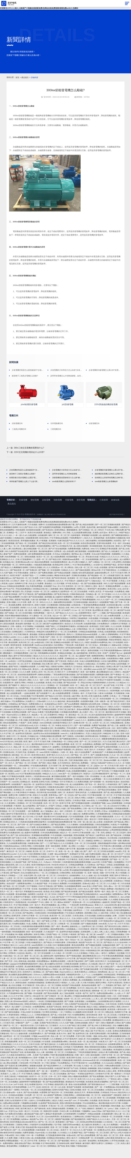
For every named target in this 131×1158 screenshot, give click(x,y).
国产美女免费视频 (96, 1087)
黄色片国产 (109, 1087)
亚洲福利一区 (33, 763)
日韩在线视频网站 (102, 835)
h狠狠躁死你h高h (74, 985)
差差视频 (48, 607)
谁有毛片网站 (39, 945)
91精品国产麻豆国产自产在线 (66, 1079)
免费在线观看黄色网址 (118, 1047)
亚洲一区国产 (103, 664)
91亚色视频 (94, 629)
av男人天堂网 (80, 538)
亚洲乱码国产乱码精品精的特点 (86, 905)
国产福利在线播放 (12, 1023)
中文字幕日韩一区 (36, 1074)
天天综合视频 (90, 926)
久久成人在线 (67, 988)
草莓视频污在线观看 (90, 546)
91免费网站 (112, 1068)
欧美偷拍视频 (30, 1063)
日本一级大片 (35, 915)
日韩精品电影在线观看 (121, 824)
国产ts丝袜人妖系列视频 (117, 674)
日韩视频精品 (124, 709)
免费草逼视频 (28, 1143)
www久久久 (92, 782)
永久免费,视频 (13, 1020)
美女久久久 (4, 581)
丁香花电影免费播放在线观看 (94, 615)
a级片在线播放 (6, 548)
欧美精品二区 (39, 982)
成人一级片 (59, 822)
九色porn (47, 873)
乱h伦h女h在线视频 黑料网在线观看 (92, 1020)
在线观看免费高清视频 (9, 1079)
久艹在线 (82, 1119)
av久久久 (60, 591)
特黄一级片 (80, 1065)
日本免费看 (107, 1031)
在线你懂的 (80, 747)
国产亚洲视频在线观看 (81, 814)
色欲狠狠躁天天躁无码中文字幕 (95, 768)
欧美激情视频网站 (105, 551)
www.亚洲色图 (45, 733)
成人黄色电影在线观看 (25, 1028)
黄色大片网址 (80, 808)
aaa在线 (15, 792)
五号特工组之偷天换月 (66, 720)
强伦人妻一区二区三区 (84, 578)
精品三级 (89, 1041)
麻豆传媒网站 (91, 551)
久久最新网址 (79, 988)
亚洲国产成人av (116, 664)
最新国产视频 (105, 607)
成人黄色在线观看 (81, 557)
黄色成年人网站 (25, 690)
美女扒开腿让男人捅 (9, 1068)
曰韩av (118, 1033)
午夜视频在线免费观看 (114, 763)
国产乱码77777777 (64, 907)
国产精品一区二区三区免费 (14, 897)
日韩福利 (40, 629)
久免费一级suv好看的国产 (58, 865)
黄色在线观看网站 (10, 733)
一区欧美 (36, 830)
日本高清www (118, 999)
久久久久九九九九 (20, 1055)
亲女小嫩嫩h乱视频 (121, 1036)
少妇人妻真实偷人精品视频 (25, 972)
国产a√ (57, 674)
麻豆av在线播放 (77, 741)
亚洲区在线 (48, 701)
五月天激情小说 (41, 1036)
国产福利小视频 (52, 982)
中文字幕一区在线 (30, 899)
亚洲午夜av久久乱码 (95, 1028)
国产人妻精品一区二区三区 (100, 573)
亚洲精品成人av (71, 669)
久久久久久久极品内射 (56, 712)
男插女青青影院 (115, 650)
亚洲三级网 (105, 637)
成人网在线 (18, 749)
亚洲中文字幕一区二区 (109, 728)
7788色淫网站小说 (61, 795)
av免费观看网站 (39, 1017)
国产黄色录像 (80, 1017)
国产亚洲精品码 (105, 838)
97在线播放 (9, 945)
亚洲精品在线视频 (64, 664)
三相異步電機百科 (22, 430)
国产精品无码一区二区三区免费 (26, 589)
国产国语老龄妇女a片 (97, 1095)
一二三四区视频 (113, 1095)
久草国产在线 (96, 897)
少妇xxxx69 (7, 720)
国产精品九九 (14, 910)
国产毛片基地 (110, 889)
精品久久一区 (65, 843)
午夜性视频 (67, 921)
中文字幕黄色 (32, 867)
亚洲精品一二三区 (112, 1154)
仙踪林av (25, 1130)
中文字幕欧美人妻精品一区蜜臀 (34, 1084)
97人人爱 (45, 731)
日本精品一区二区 (47, 736)
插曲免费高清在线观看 (63, 613)
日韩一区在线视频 (42, 891)
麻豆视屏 (86, 1154)
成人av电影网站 (29, 816)
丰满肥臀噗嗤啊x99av (107, 988)
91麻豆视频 (101, 640)
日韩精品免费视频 (76, 875)
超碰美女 (80, 591)
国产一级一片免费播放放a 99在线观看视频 (112, 1098)
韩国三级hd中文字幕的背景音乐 (14, 824)
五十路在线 (22, 747)
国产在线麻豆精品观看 (89, 980)
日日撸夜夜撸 (52, 615)
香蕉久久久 (99, 915)
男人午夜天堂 (8, 1108)
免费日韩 (33, 688)
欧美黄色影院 (34, 731)
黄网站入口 (82, 599)
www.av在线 (97, 680)
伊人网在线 (79, 699)
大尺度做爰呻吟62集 (15, 1004)
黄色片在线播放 (104, 1079)
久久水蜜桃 (113, 910)
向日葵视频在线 (64, 889)
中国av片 (11, 1082)
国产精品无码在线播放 (107, 800)
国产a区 (59, 717)
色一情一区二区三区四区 (56, 1068)
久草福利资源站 (13, 1025)
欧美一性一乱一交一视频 (69, 862)
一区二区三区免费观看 (68, 642)
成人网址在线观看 (10, 1074)
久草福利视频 (104, 1116)
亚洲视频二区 (72, 1119)
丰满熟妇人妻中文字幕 (66, 859)
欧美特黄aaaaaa (87, 915)
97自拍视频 (9, 731)
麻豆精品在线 (16, 1116)
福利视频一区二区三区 (33, 634)
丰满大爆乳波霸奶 (28, 557)
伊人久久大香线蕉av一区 (53, 578)
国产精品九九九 (77, 653)
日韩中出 (28, 1007)
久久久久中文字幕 (16, 1007)
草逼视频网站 (67, 538)
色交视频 (120, 964)
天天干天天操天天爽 (119, 583)
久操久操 (34, 610)
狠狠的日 (91, 1119)
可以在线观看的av (97, 1015)
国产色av (71, 1084)
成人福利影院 (104, 546)
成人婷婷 (83, 1151)
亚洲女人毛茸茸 (89, 658)
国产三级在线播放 (110, 680)
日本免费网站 (70, 1116)
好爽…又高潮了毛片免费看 (38, 1065)
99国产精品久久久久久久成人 (99, 1130)
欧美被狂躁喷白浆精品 (121, 1138)
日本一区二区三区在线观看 (86, 854)
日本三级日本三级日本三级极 (101, 688)
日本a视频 (54, 709)
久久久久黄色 (25, 875)
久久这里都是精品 (93, 913)
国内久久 (70, 645)
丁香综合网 (69, 656)
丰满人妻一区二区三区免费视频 (64, 999)
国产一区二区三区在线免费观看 (44, 771)
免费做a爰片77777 (43, 1028)
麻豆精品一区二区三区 (78, 725)
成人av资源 (98, 832)
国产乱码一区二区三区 (119, 1092)
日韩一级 (86, 819)
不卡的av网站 (83, 1111)
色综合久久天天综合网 (74, 634)
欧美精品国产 (98, 763)
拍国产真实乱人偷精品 (33, 819)
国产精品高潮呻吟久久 (53, 1076)
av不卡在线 (19, 1095)
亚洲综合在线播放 (104, 926)
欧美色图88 (110, 548)
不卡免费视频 (123, 835)
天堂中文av (13, 1122)
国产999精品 (33, 658)
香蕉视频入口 (105, 656)
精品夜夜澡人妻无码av (19, 921)
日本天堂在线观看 (96, 929)
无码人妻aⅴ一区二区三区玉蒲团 (116, 897)
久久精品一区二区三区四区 (116, 929)
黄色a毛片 (58, 701)
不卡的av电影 (108, 602)
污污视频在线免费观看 (79, 688)
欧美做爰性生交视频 (122, 1060)
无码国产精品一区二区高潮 (30, 699)
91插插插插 (40, 637)
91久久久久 (78, 1141)
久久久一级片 (38, 690)
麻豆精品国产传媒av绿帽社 (108, 538)
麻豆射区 (52, 811)
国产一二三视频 (99, 623)
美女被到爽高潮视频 (33, 977)
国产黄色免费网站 (74, 819)
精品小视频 (52, 774)
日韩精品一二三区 (15, 886)
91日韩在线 (112, 849)
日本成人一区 (115, 707)
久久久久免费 (25, 682)
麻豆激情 (34, 562)
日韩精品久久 (109, 731)
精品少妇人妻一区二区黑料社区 (99, 999)
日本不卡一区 (52, 862)
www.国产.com (20, 867)
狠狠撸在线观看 (41, 961)
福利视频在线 (75, 816)
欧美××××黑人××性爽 (52, 988)
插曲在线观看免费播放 (121, 838)
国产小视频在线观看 (89, 934)
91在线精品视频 (6, 782)
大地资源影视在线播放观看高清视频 (76, 873)
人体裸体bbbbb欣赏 (80, 889)
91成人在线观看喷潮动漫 (90, 672)
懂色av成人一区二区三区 (78, 910)
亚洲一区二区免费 (61, 661)
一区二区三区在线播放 (57, 1084)
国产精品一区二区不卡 (80, 765)
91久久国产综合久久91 (28, 538)
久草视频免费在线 (103, 824)
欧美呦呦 (75, 977)
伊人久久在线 (39, 728)
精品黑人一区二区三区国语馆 (49, 1031)
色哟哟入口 (98, 851)
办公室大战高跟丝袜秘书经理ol (51, 658)
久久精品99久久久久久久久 (14, 661)
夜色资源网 (13, 653)
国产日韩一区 (23, 835)
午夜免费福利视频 (51, 723)
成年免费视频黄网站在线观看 (40, 565)
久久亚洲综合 (90, 875)
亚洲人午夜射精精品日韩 (90, 961)
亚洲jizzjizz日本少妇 (13, 1090)
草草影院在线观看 (55, 1060)
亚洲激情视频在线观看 (54, 1012)
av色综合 (12, 672)
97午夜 (68, 594)
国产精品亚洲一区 (17, 581)
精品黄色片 (94, 613)
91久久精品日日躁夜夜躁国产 (62, 731)
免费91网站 (57, 543)
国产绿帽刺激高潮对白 (120, 546)
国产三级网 (123, 795)
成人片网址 (62, 915)
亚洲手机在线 (71, 1028)
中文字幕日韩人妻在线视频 (111, 857)
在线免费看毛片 (51, 642)
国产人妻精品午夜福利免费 (51, 1124)
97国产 (51, 816)
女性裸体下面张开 (10, 690)
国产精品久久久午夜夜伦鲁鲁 (25, 720)
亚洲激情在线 (101, 648)
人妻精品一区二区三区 (51, 621)
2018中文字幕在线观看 (81, 843)
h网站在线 (109, 1023)
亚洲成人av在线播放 (27, 980)
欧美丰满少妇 (121, 881)
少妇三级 (33, 664)
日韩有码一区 (70, 822)
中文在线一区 (37, 1122)
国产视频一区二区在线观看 (49, 581)
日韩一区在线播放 (92, 787)
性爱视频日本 (47, 824)
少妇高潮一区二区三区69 (46, 905)
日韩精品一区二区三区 (111, 715)
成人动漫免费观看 (58, 567)
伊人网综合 (69, 578)
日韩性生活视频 (35, 578)
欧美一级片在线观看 (34, 942)
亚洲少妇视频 (75, 1100)
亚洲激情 (53, 551)
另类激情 (109, 996)
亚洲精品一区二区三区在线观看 (30, 814)
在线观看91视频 (87, 712)
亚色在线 (67, 707)
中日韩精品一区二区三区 (89, 709)
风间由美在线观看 (89, 996)
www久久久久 (81, 731)
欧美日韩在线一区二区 (108, 1111)
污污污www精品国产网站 (28, 1057)
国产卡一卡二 (51, 859)
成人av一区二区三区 (116, 982)
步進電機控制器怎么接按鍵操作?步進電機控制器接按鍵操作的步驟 (25, 370)
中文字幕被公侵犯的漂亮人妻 (56, 1095)
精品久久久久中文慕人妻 (54, 918)
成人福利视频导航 (80, 664)
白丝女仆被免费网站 (109, 672)
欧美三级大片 (90, 760)
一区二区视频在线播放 (115, 945)
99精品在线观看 (94, 1124)
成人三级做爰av (47, 822)
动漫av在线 (71, 1146)
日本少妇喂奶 (117, 859)
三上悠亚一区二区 (40, 570)
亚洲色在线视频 (81, 1033)
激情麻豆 (99, 1119)
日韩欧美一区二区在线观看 (69, 934)
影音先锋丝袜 (92, 1025)
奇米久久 (74, 1151)
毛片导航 (58, 1135)
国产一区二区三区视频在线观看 (108, 535)
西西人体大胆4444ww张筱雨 (16, 1012)
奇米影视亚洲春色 (7, 838)
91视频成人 (55, 763)
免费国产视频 (91, 878)
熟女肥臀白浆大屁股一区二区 (104, 621)
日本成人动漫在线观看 (69, 709)
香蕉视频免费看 (11, 1052)
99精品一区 (63, 725)
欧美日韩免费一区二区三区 (93, 1023)
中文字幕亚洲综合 (109, 581)
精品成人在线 (64, 618)
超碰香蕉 (55, 929)
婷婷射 (23, 618)
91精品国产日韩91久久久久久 (110, 774)
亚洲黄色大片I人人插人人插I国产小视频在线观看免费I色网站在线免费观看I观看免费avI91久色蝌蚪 (39, 8)
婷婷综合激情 (21, 993)
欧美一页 (82, 1052)
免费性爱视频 (90, 867)
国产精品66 (15, 883)
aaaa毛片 (99, 918)
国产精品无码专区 (118, 712)
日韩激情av (13, 715)
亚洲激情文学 (77, 784)
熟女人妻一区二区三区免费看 (63, 1047)
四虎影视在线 (21, 913)
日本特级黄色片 (73, 682)
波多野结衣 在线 (103, 846)
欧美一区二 (75, 696)
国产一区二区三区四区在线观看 (101, 862)
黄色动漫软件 (42, 650)
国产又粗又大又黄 (19, 849)
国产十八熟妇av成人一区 (95, 591)
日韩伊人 (68, 575)
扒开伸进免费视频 (19, 1098)
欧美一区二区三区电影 (9, 682)
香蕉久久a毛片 (114, 717)
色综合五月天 (67, 736)
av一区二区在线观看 (11, 618)
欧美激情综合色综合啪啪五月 (19, 999)
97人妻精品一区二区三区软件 (43, 808)
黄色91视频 (116, 1116)
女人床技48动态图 (92, 1060)
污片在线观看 (117, 653)
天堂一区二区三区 (119, 1130)
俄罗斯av (75, 565)
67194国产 (66, 621)
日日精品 (100, 937)
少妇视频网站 (119, 873)
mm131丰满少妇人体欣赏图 (11, 752)
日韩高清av (65, 741)
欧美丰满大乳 (28, 615)
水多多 (9, 819)
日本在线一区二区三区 (91, 958)
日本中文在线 (34, 1055)
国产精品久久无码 (108, 958)
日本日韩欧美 (84, 940)
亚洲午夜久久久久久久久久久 (58, 765)
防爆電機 (23, 510)
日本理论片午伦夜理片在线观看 (108, 690)
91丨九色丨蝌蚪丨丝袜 (14, 961)
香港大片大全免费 (40, 806)
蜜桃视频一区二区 (45, 1039)
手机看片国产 (44, 648)
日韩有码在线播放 (70, 701)
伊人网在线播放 (37, 990)
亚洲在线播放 (5, 873)
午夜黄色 (108, 918)
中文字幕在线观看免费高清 (11, 899)
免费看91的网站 (88, 824)
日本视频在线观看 (64, 840)
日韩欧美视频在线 (36, 918)
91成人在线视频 (100, 578)
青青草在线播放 (25, 575)
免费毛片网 (13, 806)
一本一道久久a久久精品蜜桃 (25, 546)
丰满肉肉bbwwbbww (11, 857)
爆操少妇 (77, 824)
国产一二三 (44, 854)
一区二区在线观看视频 (90, 570)
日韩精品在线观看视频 (88, 642)
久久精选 (10, 1065)
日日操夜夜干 (58, 1015)
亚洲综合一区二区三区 (48, 1151)
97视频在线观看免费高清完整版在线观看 (81, 838)
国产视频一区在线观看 (34, 1004)
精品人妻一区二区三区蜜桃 (118, 902)
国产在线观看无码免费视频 (50, 538)
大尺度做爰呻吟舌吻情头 (66, 637)
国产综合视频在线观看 (93, 594)
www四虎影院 (37, 956)
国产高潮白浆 (31, 581)
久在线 (109, 1041)
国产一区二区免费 (40, 910)
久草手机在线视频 (24, 672)
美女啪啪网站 (60, 739)
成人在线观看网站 (77, 795)
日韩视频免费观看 (21, 664)
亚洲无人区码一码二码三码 (43, 682)
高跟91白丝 (114, 768)
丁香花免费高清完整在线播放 (64, 685)
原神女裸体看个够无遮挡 (10, 602)
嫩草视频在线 (52, 618)
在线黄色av (118, 891)
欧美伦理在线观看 (88, 554)
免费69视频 (107, 589)
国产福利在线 (40, 1119)
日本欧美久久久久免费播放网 (53, 782)
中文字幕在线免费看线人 (83, 575)
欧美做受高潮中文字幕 (53, 881)
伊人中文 (61, 597)
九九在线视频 (39, 693)
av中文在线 (86, 1009)
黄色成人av (106, 859)
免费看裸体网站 (98, 666)
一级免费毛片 (54, 1082)
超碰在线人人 (75, 937)
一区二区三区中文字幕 (28, 1151)
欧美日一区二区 (43, 567)
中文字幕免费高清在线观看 (30, 784)
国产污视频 (69, 1012)
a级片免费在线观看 (93, 865)
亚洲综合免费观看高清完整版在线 (52, 645)
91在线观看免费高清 (59, 573)
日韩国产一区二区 (64, 905)
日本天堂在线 (111, 1015)
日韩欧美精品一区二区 (86, 640)
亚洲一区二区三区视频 (59, 1138)
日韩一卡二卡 (124, 680)
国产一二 (101, 996)
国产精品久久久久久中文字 (43, 1108)
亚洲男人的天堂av (100, 543)
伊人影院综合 (78, 760)
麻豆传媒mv (6, 712)
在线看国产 (67, 717)
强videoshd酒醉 (110, 771)
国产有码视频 (50, 1044)
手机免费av (33, 849)
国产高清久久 (42, 816)
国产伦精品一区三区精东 (15, 929)
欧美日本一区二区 (49, 1098)
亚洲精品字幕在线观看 (109, 559)
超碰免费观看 (6, 830)
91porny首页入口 (13, 725)
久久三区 (40, 1127)
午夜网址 (68, 1023)
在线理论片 (124, 538)
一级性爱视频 (48, 819)
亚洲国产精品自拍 (92, 1127)
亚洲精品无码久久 (10, 832)
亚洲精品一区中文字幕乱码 (62, 792)
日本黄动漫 (122, 889)
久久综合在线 (47, 878)
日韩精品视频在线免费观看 (51, 747)
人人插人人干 (120, 1004)
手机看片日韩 (10, 859)
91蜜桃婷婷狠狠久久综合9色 (103, 693)
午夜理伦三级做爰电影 (78, 629)
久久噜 (83, 993)
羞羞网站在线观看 (95, 731)
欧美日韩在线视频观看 (100, 870)
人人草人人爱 (97, 1009)
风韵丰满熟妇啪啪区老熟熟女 (17, 626)
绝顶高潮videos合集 (42, 787)
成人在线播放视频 (38, 1149)
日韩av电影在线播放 (69, 1082)
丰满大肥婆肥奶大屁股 (37, 865)
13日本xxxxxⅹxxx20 (81, 1031)
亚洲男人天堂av (101, 822)
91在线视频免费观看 (73, 897)
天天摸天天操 (21, 763)
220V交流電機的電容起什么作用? (112, 454)
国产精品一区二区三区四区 (27, 774)
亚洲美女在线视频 (91, 891)
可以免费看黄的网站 (108, 779)
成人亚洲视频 (115, 629)
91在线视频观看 (74, 894)
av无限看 (20, 977)
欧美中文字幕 (65, 814)
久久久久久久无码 (119, 605)
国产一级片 (56, 937)
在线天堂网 (28, 886)
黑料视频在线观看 (36, 859)
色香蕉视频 (79, 1012)
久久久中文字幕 (29, 669)
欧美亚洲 (111, 1020)
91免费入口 (31, 712)
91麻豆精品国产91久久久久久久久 (71, 551)
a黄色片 (32, 1012)
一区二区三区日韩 (93, 632)
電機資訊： (92, 510)
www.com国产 (121, 980)
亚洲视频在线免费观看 (41, 846)
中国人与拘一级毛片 (78, 661)
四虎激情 (81, 650)
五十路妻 (126, 774)
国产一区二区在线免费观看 (24, 1141)
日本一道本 (36, 1001)
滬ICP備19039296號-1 (115, 525)
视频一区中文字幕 (107, 883)
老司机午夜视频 (124, 575)
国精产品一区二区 (10, 1036)
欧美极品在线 (83, 637)
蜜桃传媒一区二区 (99, 1001)
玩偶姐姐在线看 (109, 956)
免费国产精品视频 (99, 736)
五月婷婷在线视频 (80, 613)
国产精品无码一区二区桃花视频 (61, 1103)
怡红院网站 (59, 656)
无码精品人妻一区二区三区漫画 (98, 605)
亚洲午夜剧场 (23, 969)
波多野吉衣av (38, 744)
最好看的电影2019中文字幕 (43, 755)
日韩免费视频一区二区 (22, 830)
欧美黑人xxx (13, 784)
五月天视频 (67, 1031)
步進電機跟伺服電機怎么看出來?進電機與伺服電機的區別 (102, 370)
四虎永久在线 (73, 672)
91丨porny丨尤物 (112, 1119)
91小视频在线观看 (29, 1090)
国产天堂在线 (61, 672)
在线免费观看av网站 (60, 1052)
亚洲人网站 (12, 741)
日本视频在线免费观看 (69, 723)
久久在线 (47, 956)
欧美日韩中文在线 (74, 1068)
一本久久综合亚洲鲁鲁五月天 (114, 790)
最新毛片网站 (20, 693)
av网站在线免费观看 (22, 932)
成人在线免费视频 (36, 741)
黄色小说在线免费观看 (78, 1095)
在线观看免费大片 (36, 1044)
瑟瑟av (97, 776)
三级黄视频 (54, 599)
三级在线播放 (107, 1060)
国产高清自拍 (47, 540)
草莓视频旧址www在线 (33, 902)
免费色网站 (28, 945)
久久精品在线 (102, 907)
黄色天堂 (101, 795)
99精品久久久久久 (49, 784)
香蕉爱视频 (36, 674)
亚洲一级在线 (93, 883)
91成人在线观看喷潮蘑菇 (76, 782)
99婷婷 (29, 862)
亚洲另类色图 (28, 891)
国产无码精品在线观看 (47, 720)
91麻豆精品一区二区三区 (13, 966)
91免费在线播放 (18, 934)
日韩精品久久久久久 (22, 755)
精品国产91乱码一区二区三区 (91, 953)
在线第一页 (55, 891)
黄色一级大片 (99, 597)
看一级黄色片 (116, 1084)
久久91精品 (62, 1143)
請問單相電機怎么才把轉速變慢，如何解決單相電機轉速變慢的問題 (63, 376)
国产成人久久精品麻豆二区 (112, 562)
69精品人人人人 (27, 1025)
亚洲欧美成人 (82, 1116)
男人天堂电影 (26, 602)
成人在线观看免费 (14, 704)
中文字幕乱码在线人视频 (33, 881)
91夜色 (75, 800)
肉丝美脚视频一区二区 (14, 567)
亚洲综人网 (110, 677)
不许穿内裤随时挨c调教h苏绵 (26, 950)
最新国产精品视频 (22, 610)
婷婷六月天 (11, 747)
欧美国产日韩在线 (54, 1017)
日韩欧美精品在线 (77, 605)
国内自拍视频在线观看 (26, 629)
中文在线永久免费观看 (58, 894)
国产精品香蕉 (40, 798)
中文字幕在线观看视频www (111, 661)
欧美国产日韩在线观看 (71, 996)
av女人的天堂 (123, 599)
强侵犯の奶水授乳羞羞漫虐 (83, 583)
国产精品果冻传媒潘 (69, 902)
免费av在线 (26, 771)
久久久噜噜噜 (72, 835)
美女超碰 (39, 632)
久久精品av (120, 693)
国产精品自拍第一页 (71, 693)
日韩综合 (91, 690)
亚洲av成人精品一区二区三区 (94, 894)
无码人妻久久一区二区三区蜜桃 (48, 996)
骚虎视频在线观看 (56, 961)
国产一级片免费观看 (82, 736)
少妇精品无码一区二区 (88, 701)
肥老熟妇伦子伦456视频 (75, 1092)
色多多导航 (91, 538)
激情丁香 (71, 1044)
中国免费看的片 (75, 548)
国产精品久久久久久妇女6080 (116, 953)
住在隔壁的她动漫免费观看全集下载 (60, 535)
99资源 (30, 693)
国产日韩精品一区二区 (88, 540)
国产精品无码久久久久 (112, 1122)
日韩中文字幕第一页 (30, 926)
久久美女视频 (51, 1143)
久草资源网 (68, 1076)
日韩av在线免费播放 (115, 1057)
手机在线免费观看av (24, 599)
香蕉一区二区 (57, 648)
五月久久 (125, 1076)
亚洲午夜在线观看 (104, 554)
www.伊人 (65, 744)
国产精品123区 (55, 570)
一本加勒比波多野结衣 (85, 1084)
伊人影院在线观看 (7, 634)
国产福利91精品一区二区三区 (91, 626)
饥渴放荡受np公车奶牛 (54, 715)
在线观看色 (65, 565)
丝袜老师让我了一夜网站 (10, 1100)
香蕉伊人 (88, 597)
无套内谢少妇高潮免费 (88, 1082)
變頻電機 (35, 510)
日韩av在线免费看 (12, 771)
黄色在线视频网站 (7, 540)
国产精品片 (90, 846)
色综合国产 (11, 894)
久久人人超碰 (23, 648)
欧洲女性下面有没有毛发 (77, 803)
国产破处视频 (63, 1151)
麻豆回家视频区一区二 (9, 776)
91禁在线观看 (39, 857)
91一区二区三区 (63, 546)
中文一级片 (117, 554)
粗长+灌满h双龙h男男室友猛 (50, 1057)
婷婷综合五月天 (6, 645)
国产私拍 (61, 1157)
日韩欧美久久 (114, 907)
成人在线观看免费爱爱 (61, 704)
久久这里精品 (93, 857)
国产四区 (42, 774)
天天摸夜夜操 (119, 704)
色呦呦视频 (92, 1079)
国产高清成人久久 (35, 873)
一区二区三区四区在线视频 (69, 932)
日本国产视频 (106, 873)
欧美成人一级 (77, 594)
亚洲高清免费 (28, 656)
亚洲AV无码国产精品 (40, 907)
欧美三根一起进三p (23, 1108)
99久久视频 (20, 1146)
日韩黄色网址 (10, 870)
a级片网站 (76, 707)
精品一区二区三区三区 (93, 771)
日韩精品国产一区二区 (75, 851)
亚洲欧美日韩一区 (115, 618)
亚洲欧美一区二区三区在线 (18, 688)
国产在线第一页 (89, 1141)
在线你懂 (123, 768)
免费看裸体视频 (74, 559)
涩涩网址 (6, 926)
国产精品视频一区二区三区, (72, 680)
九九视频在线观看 (95, 803)
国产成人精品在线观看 (85, 535)
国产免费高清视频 (45, 583)
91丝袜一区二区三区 (41, 602)
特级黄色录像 (33, 854)
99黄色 (58, 736)
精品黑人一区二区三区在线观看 (38, 964)
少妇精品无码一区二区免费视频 (109, 808)
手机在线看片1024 (19, 1041)
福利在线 (28, 811)
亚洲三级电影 (33, 733)
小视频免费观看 (67, 674)
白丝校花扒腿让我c (114, 615)
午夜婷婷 (18, 816)
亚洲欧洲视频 (47, 661)
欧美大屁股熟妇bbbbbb (119, 940)
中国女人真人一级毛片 (98, 964)
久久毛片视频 (59, 594)
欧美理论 (118, 551)
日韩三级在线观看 (92, 1065)
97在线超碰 (104, 629)
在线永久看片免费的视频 (109, 1063)
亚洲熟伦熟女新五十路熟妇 (57, 993)
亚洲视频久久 (105, 747)
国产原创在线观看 (109, 755)
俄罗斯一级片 (100, 902)
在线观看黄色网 (32, 548)
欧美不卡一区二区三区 (38, 1087)
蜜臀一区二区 (106, 699)
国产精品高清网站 (58, 835)
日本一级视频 (102, 867)
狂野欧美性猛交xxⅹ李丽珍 (47, 980)
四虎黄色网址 (93, 728)
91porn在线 (40, 1143)
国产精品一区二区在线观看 (27, 554)
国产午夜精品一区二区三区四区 (97, 1143)
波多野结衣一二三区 (81, 921)
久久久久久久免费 (90, 1068)
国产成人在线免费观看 (86, 1146)
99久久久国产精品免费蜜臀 (115, 594)
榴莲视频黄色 (72, 540)
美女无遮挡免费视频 (34, 597)
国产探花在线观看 (111, 1009)
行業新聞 (104, 510)
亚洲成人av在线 (9, 648)
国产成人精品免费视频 (113, 803)
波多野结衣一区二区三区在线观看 (74, 602)
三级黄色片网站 (7, 610)
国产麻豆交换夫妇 (48, 1055)
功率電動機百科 (59, 424)
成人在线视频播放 (85, 990)
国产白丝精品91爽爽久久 (40, 835)
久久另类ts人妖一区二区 (91, 816)
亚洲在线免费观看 (71, 961)
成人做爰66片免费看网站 (63, 607)
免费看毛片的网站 (109, 632)
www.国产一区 (64, 784)
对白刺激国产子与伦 (36, 913)
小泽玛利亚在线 (123, 632)
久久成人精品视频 (20, 988)
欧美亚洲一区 (99, 990)
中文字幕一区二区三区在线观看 (48, 1071)
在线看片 (91, 808)
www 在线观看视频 (115, 814)
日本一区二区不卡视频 (58, 1087)
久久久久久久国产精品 (60, 688)
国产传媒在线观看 (83, 581)
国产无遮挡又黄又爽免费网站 (17, 1076)
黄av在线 (73, 1052)
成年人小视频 (123, 1090)
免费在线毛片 (79, 607)
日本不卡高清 (45, 589)
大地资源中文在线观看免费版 (41, 1135)
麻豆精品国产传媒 (31, 1124)
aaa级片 (17, 782)
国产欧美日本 (6, 1141)
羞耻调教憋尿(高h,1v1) (92, 966)
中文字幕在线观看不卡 (71, 948)
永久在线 (62, 1098)
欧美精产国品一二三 (31, 586)
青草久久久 (113, 543)
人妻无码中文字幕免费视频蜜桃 (83, 610)
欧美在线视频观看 (52, 744)
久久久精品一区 (113, 894)
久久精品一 (82, 857)
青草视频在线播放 (28, 551)
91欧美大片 (103, 1052)
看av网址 (65, 937)
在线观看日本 (8, 693)
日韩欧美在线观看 (71, 974)
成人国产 (84, 862)
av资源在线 (76, 615)
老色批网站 (92, 1151)
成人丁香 (96, 843)
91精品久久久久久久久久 (110, 567)
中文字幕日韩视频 (21, 915)
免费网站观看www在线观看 (54, 985)
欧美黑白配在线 (92, 747)
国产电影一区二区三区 (119, 870)
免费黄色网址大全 (36, 715)
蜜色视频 (33, 645)
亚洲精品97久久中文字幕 (65, 969)
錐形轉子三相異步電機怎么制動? (25, 376)
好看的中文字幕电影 (119, 634)
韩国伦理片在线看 (51, 1122)
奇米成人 (126, 720)
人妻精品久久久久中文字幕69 (24, 650)
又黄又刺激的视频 (75, 771)
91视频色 (101, 948)
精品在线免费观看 (42, 573)
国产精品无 (23, 715)
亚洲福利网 (11, 948)
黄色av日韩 (96, 581)
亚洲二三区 (112, 1007)
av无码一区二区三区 (101, 733)
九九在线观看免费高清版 (82, 543)
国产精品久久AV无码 (53, 707)
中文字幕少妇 (99, 1041)
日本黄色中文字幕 (102, 1084)
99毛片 (101, 540)
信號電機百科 (97, 424)
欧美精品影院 (110, 985)
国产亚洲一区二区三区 (116, 974)
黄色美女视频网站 (101, 1092)
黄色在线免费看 (73, 712)
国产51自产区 (9, 599)
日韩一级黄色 (16, 637)
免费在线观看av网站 (105, 1004)
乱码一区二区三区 (51, 814)
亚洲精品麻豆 (17, 642)
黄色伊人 (36, 680)
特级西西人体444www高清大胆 (86, 1071)
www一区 (3, 940)
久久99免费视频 (102, 811)
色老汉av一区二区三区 (87, 1108)
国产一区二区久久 (7, 774)
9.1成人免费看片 (108, 787)
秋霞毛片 (87, 784)
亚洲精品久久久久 (7, 570)
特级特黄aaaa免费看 (71, 570)
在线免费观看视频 (86, 835)
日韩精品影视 (67, 1071)
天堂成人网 (62, 771)
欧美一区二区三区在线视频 (69, 554)
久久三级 (115, 744)
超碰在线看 (23, 1044)
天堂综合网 (24, 1074)
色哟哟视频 (5, 1041)
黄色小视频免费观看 (67, 599)
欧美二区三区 (76, 755)
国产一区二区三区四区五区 (91, 752)
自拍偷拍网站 (75, 886)
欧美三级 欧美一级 (20, 621)
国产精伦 (118, 996)
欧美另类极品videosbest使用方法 (23, 1132)
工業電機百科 (59, 430)
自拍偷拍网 (42, 546)
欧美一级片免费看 (88, 682)
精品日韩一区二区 (67, 666)
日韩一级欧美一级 (102, 712)
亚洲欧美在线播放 (79, 586)
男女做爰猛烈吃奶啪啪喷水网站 (82, 881)
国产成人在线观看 (8, 840)
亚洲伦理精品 (60, 540)
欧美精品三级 (112, 640)
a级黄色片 (55, 602)
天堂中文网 (80, 1047)
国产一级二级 (42, 1082)
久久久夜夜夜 (44, 688)
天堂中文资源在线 (115, 993)
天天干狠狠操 (31, 897)
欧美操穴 (5, 1084)
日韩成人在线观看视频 (107, 642)
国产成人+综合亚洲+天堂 (61, 1025)
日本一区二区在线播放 (9, 1092)
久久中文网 (22, 613)
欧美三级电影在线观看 (56, 1119)
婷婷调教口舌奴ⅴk (92, 924)
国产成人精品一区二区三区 (108, 1146)
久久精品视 (93, 974)
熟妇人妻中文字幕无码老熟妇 (20, 666)
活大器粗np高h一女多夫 (13, 1103)
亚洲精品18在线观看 (61, 653)
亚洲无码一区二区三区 (75, 597)
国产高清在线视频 (36, 607)
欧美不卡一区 (66, 1141)
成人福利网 (29, 961)
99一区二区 (90, 1055)
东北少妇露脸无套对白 (30, 883)
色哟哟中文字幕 (21, 594)
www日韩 (96, 873)
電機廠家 (40, 525)
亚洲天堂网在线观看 (98, 1044)
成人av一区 (58, 626)
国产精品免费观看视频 (55, 1092)
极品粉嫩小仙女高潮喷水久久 (89, 859)
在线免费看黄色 (78, 632)
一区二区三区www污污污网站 (114, 816)
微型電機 (81, 510)
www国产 (101, 945)
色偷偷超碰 (51, 840)
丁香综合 (112, 1090)
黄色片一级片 (94, 1033)
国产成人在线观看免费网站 (72, 891)
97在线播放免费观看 (39, 776)
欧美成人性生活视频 (54, 693)
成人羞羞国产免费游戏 (53, 1106)
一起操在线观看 (29, 704)
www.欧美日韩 (111, 915)
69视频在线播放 (23, 840)
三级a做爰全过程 (47, 739)
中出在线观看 (5, 827)
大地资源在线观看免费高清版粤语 (32, 832)
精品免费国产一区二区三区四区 (37, 640)
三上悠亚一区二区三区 (14, 889)
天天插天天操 (8, 1033)
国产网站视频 (5, 803)
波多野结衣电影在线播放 (70, 942)
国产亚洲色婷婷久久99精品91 (95, 849)
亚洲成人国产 (91, 988)
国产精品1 (101, 875)
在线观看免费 (107, 1124)
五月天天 (81, 999)
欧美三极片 (28, 752)
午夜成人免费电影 (106, 899)
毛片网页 (45, 1023)
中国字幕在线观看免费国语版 (62, 1065)
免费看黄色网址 (15, 779)
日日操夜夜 (122, 988)
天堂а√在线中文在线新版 (31, 1023)
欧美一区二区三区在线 (108, 1025)
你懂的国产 (20, 1033)
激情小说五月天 (85, 669)
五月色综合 (78, 677)
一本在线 (40, 1012)
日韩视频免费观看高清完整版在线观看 (78, 648)
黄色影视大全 (120, 1149)
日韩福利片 (29, 798)
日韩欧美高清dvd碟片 (56, 798)
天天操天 (53, 650)
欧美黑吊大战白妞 (96, 889)
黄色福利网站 (12, 1157)
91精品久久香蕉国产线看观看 (59, 760)
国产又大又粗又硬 (65, 1041)
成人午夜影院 (123, 771)
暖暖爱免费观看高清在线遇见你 (115, 749)
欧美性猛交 (94, 637)
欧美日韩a (112, 599)
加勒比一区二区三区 (85, 822)
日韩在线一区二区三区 (63, 824)
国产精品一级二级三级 (87, 945)
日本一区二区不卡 (30, 779)
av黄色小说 (5, 1009)
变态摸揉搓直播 (95, 557)
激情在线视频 (93, 661)
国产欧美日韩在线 (59, 589)
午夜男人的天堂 (95, 602)
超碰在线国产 (107, 1106)
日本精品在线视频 (16, 1106)
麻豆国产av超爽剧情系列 (53, 634)
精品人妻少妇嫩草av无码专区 (51, 974)
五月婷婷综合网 (63, 1154)
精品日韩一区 (29, 795)
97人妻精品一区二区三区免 (41, 626)
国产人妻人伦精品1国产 (105, 977)
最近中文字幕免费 (41, 1049)
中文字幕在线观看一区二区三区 (100, 806)
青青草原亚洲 (16, 656)
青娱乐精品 (100, 677)
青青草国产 (92, 599)
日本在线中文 (63, 886)
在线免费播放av (43, 972)
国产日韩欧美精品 (47, 958)
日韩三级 (48, 653)
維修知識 (115, 510)
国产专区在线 (103, 782)
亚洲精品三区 (19, 800)
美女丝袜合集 (109, 557)
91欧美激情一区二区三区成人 (87, 656)
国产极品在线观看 (86, 902)
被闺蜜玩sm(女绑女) (107, 1017)
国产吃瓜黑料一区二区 (16, 878)
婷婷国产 (68, 913)
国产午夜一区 (121, 613)
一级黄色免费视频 (62, 755)
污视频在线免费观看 (11, 717)
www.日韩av (97, 1122)
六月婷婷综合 (30, 642)
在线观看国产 (17, 795)
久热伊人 (123, 1119)
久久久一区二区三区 (123, 827)
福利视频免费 (48, 790)
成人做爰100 (87, 1135)
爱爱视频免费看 (115, 720)
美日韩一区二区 (39, 862)
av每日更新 (109, 1149)
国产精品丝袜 (116, 846)
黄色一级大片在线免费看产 (81, 763)
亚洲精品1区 (25, 792)
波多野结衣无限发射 (24, 744)
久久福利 (60, 1055)
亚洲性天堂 (9, 701)
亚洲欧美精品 (6, 1055)
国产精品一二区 (72, 1132)
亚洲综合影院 (40, 924)
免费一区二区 (33, 613)
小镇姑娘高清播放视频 (42, 575)
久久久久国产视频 (66, 1033)
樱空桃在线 (17, 669)
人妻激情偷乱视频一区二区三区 (88, 1106)
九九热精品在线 (77, 867)
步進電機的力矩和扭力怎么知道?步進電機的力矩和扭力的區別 (63, 370)
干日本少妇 (109, 540)
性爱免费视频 (39, 623)
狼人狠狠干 (16, 1017)
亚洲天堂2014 (32, 929)
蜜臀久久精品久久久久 (88, 800)
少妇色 (38, 1098)
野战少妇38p (86, 693)
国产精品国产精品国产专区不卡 (89, 969)
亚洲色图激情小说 (10, 699)
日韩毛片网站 (26, 857)
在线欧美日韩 (21, 701)
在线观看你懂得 (94, 562)
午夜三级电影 (51, 1074)
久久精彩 (42, 779)
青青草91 (92, 664)
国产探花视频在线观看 (86, 685)
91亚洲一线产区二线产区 (86, 1004)
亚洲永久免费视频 (70, 990)
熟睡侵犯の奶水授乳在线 (90, 715)
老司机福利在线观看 (73, 658)
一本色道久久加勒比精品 (85, 674)
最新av (60, 913)
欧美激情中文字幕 (20, 1111)
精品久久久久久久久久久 (107, 658)
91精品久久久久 (68, 581)
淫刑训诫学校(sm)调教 (98, 910)
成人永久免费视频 (110, 1135)
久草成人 (122, 591)
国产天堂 (9, 972)
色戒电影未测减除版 (36, 993)
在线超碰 (101, 1039)
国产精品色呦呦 (110, 1028)
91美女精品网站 (76, 779)
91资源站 (91, 993)
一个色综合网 (73, 915)
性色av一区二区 (77, 950)
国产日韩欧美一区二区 (54, 1007)
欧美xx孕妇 (103, 1047)
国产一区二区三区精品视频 (71, 849)
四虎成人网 (9, 1060)
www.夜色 (91, 811)
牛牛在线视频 (56, 846)
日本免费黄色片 (103, 634)
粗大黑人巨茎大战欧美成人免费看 (50, 669)
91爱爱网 (43, 1103)
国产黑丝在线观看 (51, 1004)
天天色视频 (32, 535)
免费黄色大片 (5, 535)
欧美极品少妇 (8, 573)
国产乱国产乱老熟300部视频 (106, 757)
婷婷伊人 (29, 787)
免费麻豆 (112, 964)
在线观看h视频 (90, 634)
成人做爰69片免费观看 (30, 843)
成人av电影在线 (37, 653)
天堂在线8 (56, 873)
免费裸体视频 (65, 632)
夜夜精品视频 (64, 615)
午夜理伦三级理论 (64, 811)
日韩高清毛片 (8, 913)
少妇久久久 (88, 548)
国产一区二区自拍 (66, 806)
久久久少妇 (22, 865)
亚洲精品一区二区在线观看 (58, 696)
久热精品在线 (18, 548)
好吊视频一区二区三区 (121, 607)
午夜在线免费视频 (19, 958)
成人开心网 (72, 573)
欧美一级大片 (24, 1122)
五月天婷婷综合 (64, 774)
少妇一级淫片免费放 (120, 739)
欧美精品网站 (103, 1151)
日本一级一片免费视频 (60, 867)
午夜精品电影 (23, 1087)
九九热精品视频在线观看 (26, 1082)
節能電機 (46, 510)
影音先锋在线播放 (62, 610)
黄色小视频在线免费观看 (78, 1087)
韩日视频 (36, 1154)
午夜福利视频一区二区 (9, 575)
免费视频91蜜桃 (102, 685)
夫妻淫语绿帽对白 (77, 744)
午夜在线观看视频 (119, 747)
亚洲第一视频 (91, 1047)
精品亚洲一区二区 (92, 950)
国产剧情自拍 (123, 1068)
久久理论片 (15, 591)
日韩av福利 (41, 712)
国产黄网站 (59, 897)
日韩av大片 (89, 918)
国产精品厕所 (51, 1041)
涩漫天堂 (94, 940)
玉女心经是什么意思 (80, 929)
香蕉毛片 (68, 677)
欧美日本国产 (16, 586)
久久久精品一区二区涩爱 (62, 964)
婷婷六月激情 (40, 615)
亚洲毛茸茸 (16, 926)
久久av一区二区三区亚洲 (81, 621)
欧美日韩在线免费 (91, 779)
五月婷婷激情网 (69, 1124)
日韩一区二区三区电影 (75, 918)
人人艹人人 (86, 985)
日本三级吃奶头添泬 (53, 990)
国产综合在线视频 (31, 1103)
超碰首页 (106, 913)
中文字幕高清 (72, 870)
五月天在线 (44, 926)
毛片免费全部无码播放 (14, 1124)
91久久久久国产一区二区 (107, 610)
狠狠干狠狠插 (76, 1154)
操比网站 (87, 680)
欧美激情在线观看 (33, 540)
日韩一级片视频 (51, 690)
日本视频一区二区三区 (46, 717)
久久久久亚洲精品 (80, 964)
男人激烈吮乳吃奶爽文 (58, 910)
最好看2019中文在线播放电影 (56, 827)
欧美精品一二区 (92, 607)
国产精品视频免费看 (85, 757)
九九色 (53, 907)
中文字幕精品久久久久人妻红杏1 (16, 808)
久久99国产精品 (43, 677)
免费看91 (115, 1079)
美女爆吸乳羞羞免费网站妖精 (20, 985)
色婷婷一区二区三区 (72, 1009)
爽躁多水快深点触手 (62, 586)
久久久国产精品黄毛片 (28, 1079)
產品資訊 (25, 77)
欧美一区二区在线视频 (107, 1108)
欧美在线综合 (25, 846)
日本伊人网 (64, 1122)
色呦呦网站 (116, 565)
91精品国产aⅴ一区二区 (82, 840)
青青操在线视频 (93, 1103)
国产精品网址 (28, 924)
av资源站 (109, 1100)
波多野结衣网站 (39, 760)
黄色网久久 (97, 1135)
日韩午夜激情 (123, 1007)
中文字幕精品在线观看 (59, 548)
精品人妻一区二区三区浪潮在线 (27, 757)
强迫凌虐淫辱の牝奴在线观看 (38, 1138)
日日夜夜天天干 (9, 629)
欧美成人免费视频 (89, 948)
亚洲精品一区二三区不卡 (17, 543)
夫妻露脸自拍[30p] (101, 840)
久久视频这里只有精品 (121, 878)
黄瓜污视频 (70, 1157)
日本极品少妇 (33, 747)
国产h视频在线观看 (94, 956)
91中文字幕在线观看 (89, 932)
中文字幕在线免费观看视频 (113, 966)
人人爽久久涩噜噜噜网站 (109, 645)
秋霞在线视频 (115, 811)
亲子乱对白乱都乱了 (57, 768)
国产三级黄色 (68, 747)
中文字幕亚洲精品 (107, 980)
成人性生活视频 (15, 996)
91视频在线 (120, 548)
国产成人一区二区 (12, 557)
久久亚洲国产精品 (75, 1143)
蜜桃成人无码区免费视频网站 (118, 921)
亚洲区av (84, 974)
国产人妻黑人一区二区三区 (48, 749)
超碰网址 (56, 757)
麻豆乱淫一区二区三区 (16, 862)
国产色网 (95, 899)
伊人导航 (67, 543)
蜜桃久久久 (26, 725)
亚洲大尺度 (20, 1138)
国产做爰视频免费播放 (44, 605)
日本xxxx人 (37, 985)
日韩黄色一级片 (78, 704)
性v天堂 (108, 1138)
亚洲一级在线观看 (53, 857)
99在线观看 (20, 540)
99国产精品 (50, 637)
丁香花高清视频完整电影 (87, 1063)
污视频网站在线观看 (27, 677)
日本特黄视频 (44, 929)
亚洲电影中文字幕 (77, 865)
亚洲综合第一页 (79, 913)
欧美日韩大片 (101, 972)
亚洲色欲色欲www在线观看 (86, 645)
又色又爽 (41, 618)
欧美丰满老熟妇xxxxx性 (41, 875)
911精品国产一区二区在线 (85, 1039)
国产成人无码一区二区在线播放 (28, 790)
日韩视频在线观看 (110, 741)
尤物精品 (89, 851)
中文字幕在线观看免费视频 (102, 819)
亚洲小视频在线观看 (105, 827)
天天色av (56, 565)
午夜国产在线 (79, 1041)
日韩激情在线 (46, 830)
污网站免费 (119, 540)
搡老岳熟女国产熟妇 (23, 1154)
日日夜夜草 (43, 1116)
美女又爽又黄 (47, 674)
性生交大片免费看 (36, 594)
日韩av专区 (43, 1020)
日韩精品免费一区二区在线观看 (91, 1149)
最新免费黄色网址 (57, 940)
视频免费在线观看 (120, 589)
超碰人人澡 (27, 760)
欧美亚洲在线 (85, 1001)
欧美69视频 (115, 701)
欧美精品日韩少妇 (40, 599)
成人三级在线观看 (67, 1004)
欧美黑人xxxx (84, 739)
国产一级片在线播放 (76, 787)
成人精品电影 (92, 1052)
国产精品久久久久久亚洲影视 (62, 854)
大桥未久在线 (24, 1149)
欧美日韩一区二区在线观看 (23, 632)
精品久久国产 (101, 618)
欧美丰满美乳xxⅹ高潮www (86, 982)
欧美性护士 (28, 982)
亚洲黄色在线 (8, 763)
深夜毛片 (33, 583)
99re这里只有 (38, 1007)
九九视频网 (76, 1023)
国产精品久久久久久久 (65, 623)
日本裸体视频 (58, 838)
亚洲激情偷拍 (95, 1031)
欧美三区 (81, 1090)
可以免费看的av (18, 712)
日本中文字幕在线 (45, 897)
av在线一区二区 (32, 800)
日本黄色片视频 (79, 811)
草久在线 (82, 1028)
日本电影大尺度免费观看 (73, 1057)
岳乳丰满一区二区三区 (14, 640)
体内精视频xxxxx (25, 1068)
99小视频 (19, 945)
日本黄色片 (101, 760)
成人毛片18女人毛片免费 (33, 827)
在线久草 (82, 1049)
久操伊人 (32, 1111)
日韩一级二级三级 (85, 832)
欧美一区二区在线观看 (67, 650)
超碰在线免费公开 (102, 583)
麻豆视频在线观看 (40, 768)
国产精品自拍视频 (114, 623)
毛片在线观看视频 (76, 827)
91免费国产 (82, 1124)
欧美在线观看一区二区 (109, 709)
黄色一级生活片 (90, 830)
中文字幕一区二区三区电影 (14, 953)
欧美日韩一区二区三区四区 (61, 926)
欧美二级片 (62, 699)
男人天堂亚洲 (89, 717)
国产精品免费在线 (70, 776)
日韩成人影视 (73, 752)
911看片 (24, 607)
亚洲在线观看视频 (30, 1039)
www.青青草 (45, 763)
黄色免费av (102, 599)
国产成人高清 (80, 806)
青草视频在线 (70, 728)
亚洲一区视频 (39, 1068)
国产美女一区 (91, 795)
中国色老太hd (101, 1055)
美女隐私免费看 (15, 615)
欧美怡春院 (65, 977)
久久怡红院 (108, 1132)
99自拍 (71, 699)
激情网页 (31, 905)
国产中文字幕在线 (26, 605)
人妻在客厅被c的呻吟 (75, 972)
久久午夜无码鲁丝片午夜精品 (24, 803)
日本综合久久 (103, 701)
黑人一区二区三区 (97, 723)
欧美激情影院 (123, 642)
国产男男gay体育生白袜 (101, 739)
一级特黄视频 (5, 942)
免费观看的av (118, 905)
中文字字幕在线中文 (80, 1074)
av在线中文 (98, 575)
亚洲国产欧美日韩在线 (49, 1033)
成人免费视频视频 (49, 699)
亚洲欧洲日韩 (68, 1039)
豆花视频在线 (70, 1063)
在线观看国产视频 (106, 613)
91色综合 (21, 964)
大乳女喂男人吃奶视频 (121, 573)
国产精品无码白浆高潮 (48, 554)
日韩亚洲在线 (8, 1119)
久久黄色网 (48, 948)
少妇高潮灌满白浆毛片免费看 (109, 1012)
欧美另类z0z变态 (39, 765)
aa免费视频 (96, 790)
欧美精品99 (113, 867)
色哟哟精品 (52, 1157)
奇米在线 (24, 1100)
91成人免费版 (32, 934)
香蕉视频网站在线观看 (47, 664)
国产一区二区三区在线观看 (120, 1052)
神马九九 (124, 567)
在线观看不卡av (50, 597)
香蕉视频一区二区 (85, 776)
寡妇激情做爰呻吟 (46, 562)
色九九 (87, 899)
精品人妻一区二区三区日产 (92, 696)
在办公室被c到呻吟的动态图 (49, 1090)
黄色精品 (47, 543)
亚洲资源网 (85, 942)
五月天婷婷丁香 (55, 776)
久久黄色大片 (118, 1049)
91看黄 (40, 723)
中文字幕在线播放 (21, 583)
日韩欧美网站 (65, 883)
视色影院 (118, 1106)
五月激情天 (54, 1036)
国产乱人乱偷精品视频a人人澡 (63, 640)
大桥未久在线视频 (105, 704)
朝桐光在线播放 (44, 685)
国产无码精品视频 (14, 891)
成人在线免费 (68, 562)
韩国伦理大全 (89, 677)
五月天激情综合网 (19, 535)
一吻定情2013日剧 (26, 1036)
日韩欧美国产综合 (120, 918)
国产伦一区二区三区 (46, 1132)
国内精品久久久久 (7, 768)
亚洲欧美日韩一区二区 (82, 733)
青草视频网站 (111, 666)
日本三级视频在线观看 (61, 956)
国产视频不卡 (14, 696)
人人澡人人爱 (74, 993)
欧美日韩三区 (24, 653)
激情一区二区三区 (32, 966)
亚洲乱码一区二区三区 (65, 808)
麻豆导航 (105, 924)
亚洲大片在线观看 (7, 905)
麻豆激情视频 (80, 562)
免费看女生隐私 (99, 669)
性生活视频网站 (93, 1049)
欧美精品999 (58, 575)
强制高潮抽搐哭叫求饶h (107, 854)
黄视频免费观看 (104, 878)
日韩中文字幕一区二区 (110, 1065)
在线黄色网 (108, 832)
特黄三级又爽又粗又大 (18, 918)
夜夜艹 (11, 739)
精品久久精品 (92, 1017)
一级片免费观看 (33, 822)
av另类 (66, 881)
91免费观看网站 (78, 1025)
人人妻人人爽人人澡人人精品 (103, 942)
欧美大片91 (62, 1044)
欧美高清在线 (14, 551)
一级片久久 (50, 623)
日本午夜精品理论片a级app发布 (112, 932)
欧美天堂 (48, 741)
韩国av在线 (27, 680)
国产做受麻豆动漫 (71, 1001)
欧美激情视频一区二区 (75, 567)
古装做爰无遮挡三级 (115, 586)
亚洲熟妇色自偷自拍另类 (116, 948)
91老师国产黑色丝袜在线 (49, 1114)
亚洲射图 (56, 741)
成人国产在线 (109, 696)
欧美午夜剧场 (30, 749)
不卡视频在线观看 (117, 782)
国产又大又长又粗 (87, 977)
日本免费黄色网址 (100, 798)
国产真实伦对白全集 (113, 937)
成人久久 (17, 990)
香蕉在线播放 (48, 672)
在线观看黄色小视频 (115, 669)
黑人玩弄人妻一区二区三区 (45, 886)
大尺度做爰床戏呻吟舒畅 (56, 1146)
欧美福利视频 (88, 1098)
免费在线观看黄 (20, 565)
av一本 (104, 776)
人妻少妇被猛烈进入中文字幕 (35, 1060)
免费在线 (86, 559)
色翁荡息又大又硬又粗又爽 (65, 878)
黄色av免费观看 (83, 720)
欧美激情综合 (20, 1065)
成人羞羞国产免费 (83, 666)
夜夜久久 (119, 557)
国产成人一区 (21, 658)
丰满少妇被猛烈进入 (34, 953)
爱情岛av (19, 739)
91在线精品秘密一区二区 (118, 972)
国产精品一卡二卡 (118, 784)
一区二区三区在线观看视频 (40, 1100)
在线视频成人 (72, 940)
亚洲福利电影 (99, 548)
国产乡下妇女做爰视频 (58, 559)
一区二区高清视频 (33, 661)
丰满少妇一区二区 (56, 1116)
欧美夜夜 (89, 1092)
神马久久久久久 (46, 613)
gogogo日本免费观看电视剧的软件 (24, 974)
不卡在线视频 (5, 723)
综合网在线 (16, 559)
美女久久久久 (65, 929)
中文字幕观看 (112, 591)
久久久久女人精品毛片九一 (97, 1090)
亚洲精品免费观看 (113, 597)
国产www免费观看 (72, 715)
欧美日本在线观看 (35, 543)
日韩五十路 (114, 924)
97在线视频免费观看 (108, 1071)
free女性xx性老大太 (60, 875)
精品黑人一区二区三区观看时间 (44, 725)
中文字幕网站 (28, 637)
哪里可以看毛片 (97, 1154)
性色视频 (94, 1111)
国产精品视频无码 (78, 1130)
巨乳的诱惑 (28, 1049)
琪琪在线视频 (79, 846)
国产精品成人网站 (121, 832)
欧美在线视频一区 (79, 883)
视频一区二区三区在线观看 (66, 1108)
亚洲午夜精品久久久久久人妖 (110, 830)
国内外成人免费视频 (80, 774)
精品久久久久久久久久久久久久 (46, 666)
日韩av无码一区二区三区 (10, 1071)
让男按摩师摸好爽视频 (119, 840)
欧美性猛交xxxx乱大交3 (29, 736)
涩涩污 (60, 1001)
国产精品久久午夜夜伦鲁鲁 (55, 953)
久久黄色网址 (10, 814)
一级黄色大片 (46, 757)
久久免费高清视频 (81, 792)
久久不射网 (31, 838)
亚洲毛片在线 (44, 792)
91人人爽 (41, 1063)
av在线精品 (20, 838)
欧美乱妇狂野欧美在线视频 (91, 1132)
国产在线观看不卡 (44, 704)
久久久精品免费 (37, 870)
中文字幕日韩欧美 (21, 645)
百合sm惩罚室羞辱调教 (101, 565)
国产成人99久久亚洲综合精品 (100, 1036)
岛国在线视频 (122, 1141)
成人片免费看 (85, 565)
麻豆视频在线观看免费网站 (112, 961)
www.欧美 (103, 934)
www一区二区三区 (38, 1157)
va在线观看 (110, 1039)
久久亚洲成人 (121, 787)
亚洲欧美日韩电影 (10, 605)
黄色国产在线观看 (74, 1098)
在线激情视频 (33, 958)
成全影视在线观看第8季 (27, 685)
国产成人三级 (113, 736)
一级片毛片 (18, 902)
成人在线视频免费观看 (55, 728)
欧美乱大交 (16, 680)
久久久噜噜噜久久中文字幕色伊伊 (64, 1049)
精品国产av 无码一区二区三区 (42, 1130)
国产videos (32, 723)
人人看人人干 (15, 1084)
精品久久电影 (60, 819)
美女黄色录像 (5, 1098)
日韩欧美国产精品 (54, 921)
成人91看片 (84, 723)
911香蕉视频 (75, 1122)
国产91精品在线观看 (62, 583)
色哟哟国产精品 (110, 575)
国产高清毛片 (106, 1049)
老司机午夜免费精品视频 (118, 578)
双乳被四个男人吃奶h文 (39, 709)
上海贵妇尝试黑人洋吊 (17, 940)
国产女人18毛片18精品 (109, 570)
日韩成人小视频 (62, 816)
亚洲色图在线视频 (68, 757)
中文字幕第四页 (23, 870)
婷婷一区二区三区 (28, 591)
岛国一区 (65, 763)
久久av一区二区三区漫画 (120, 765)
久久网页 (121, 755)
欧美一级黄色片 (35, 621)
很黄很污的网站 (57, 677)
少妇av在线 (37, 672)
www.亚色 (86, 897)
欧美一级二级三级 (92, 699)
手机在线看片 (72, 739)
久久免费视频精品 (115, 648)
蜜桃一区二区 (51, 913)
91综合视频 (25, 707)
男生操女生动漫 (92, 567)
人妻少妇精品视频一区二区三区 (35, 559)
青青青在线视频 (124, 1082)
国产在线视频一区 (97, 792)
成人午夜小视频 (21, 731)
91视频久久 (83, 573)
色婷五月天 (18, 1049)
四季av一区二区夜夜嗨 (46, 591)
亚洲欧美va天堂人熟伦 (106, 1141)
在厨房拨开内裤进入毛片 (62, 733)
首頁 (17, 77)
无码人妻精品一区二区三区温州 (113, 843)
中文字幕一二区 (27, 1071)
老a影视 (35, 792)
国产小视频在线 (76, 830)
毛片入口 (14, 1044)
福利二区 (52, 546)
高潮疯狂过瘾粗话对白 (112, 969)
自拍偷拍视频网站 (44, 557)
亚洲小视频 (11, 613)
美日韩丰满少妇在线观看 (47, 803)
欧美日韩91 (44, 548)
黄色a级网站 (24, 776)
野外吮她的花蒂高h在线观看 (84, 907)
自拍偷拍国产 (33, 940)
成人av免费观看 (106, 891)
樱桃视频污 (8, 664)
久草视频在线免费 (31, 739)
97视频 (34, 1047)
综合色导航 (93, 1116)
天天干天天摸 (123, 934)
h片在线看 (46, 1052)
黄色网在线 (103, 982)
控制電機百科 (20, 424)
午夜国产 (23, 733)
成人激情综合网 (46, 966)
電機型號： (12, 510)
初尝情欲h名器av (113, 792)
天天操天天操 (91, 704)
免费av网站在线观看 (11, 1114)
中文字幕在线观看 (48, 1154)
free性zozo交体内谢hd (44, 656)
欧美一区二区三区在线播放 (94, 1100)
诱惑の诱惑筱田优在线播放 (96, 1057)
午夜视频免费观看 (21, 709)
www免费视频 (95, 1074)
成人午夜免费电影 (51, 632)
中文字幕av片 (70, 591)
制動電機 (58, 510)
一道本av (93, 774)
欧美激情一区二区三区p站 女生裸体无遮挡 (85, 589)
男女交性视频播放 (49, 915)
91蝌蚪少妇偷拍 (46, 586)
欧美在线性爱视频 (40, 811)
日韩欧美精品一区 (59, 752)
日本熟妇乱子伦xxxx (109, 1103)
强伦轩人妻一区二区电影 (13, 811)
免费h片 (41, 535)
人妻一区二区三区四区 (31, 782)
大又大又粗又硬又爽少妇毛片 (114, 752)
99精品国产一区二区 (36, 1041)
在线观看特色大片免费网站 (119, 822)
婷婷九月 (82, 690)
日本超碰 (57, 948)
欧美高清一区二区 (33, 878)
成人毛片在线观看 (101, 886)
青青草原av (53, 806)
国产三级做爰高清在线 (100, 765)
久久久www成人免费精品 (112, 1074)
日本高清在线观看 (63, 800)
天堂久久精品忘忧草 (94, 744)
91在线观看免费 (123, 779)
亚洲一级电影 (123, 800)
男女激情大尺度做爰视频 (55, 851)
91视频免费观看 (40, 1009)
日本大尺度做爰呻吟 (24, 570)
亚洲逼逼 (83, 1079)
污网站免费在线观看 (113, 1076)
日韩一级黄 (117, 851)
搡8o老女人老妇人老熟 (107, 1082)
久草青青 (102, 1068)
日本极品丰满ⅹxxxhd (74, 899)
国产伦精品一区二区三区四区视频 (18, 623)
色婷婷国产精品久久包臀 (74, 1060)
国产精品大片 (101, 717)
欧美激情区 (60, 1132)
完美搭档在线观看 (35, 701)
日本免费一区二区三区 (33, 1106)
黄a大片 (102, 974)
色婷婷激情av (60, 966)
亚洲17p (8, 1111)
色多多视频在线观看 (93, 741)
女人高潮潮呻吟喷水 (83, 623)
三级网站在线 (78, 1127)
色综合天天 (8, 915)
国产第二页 (23, 741)
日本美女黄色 (78, 926)
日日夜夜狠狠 (124, 1028)
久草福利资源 (111, 795)
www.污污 (95, 559)
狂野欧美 (58, 562)
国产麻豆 (18, 881)
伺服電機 (69, 510)
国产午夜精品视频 (74, 966)
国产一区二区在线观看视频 (97, 650)
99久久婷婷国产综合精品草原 (17, 562)
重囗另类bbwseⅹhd (24, 768)
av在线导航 (8, 800)
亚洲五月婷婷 (84, 870)
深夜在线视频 (30, 567)
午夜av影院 (10, 1146)
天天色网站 (101, 674)
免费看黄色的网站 (24, 894)
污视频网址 (86, 1122)
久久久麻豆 (9, 658)
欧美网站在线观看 (19, 723)
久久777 (31, 1098)
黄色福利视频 (21, 905)
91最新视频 (82, 728)
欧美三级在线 (10, 1087)
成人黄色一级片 (62, 950)
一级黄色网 (60, 870)
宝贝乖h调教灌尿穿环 (101, 784)
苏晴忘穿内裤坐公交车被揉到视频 (38, 1015)
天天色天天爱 (113, 776)
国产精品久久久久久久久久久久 (79, 798)
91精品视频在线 (117, 733)
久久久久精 (32, 618)
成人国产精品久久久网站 (69, 980)
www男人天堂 (121, 862)
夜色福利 (19, 634)
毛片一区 (8, 988)
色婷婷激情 (76, 546)
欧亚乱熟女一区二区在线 (10, 937)
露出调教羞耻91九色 (105, 682)
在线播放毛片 (24, 1157)
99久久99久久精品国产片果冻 (83, 618)
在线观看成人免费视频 (92, 755)
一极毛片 (7, 1017)
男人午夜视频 (42, 551)
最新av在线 (117, 656)
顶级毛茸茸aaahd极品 (72, 1135)
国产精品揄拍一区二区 (97, 586)
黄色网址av (78, 717)
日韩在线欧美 (72, 953)
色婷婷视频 (68, 846)
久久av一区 (112, 934)
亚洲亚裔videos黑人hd (24, 573)
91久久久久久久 (35, 988)
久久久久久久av (6, 1095)
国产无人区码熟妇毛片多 (62, 557)
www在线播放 (105, 905)
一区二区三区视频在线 (49, 883)
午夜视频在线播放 (123, 1039)
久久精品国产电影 (19, 873)
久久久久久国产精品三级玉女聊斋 (73, 1036)
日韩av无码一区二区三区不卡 (19, 674)
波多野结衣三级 (88, 937)
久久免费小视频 (11, 1149)
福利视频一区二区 (46, 610)
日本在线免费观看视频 (50, 843)
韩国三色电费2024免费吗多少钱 (98, 653)
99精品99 (40, 642)
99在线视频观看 (18, 942)
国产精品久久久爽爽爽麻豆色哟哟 (14, 578)
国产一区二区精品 (70, 626)
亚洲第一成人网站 (68, 857)
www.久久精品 (9, 1028)
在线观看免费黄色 (115, 1055)
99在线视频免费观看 (55, 924)
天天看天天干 (60, 682)
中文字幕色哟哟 (37, 707)
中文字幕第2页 (29, 996)
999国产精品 (35, 969)
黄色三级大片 (72, 1149)
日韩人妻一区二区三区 (79, 1138)
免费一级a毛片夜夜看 (35, 851)
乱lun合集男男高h (52, 1127)
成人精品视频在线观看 (50, 680)
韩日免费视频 (113, 1044)
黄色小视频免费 (107, 1033)
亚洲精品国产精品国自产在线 (12, 1063)
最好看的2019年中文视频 (116, 723)
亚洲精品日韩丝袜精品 (56, 1149)
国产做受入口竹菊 (49, 932)
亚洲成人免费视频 (55, 1009)
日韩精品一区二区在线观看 (21, 728)
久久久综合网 (116, 637)
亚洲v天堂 (34, 648)
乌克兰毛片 (125, 1095)
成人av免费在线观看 (112, 626)
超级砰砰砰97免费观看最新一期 (32, 1092)
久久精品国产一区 (51, 942)
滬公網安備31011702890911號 (57, 525)
